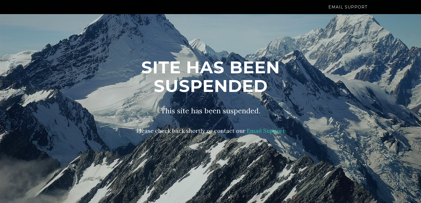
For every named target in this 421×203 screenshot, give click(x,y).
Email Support (347, 12)
